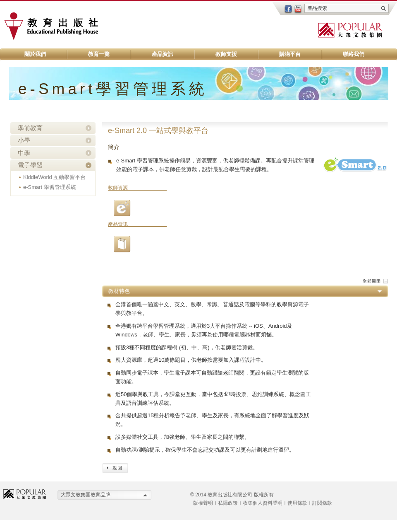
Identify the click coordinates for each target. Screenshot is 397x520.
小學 (24, 140)
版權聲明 (203, 503)
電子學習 (30, 165)
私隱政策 (228, 503)
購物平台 (290, 54)
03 (122, 208)
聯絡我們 (353, 54)
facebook (288, 9)
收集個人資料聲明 (262, 503)
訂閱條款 (322, 503)
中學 (24, 152)
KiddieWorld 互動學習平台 (54, 177)
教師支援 (226, 54)
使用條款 (297, 503)
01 (122, 244)
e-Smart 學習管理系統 (49, 187)
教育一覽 (99, 54)
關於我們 (35, 54)
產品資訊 (162, 54)
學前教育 (30, 127)
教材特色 (119, 291)
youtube (298, 9)
